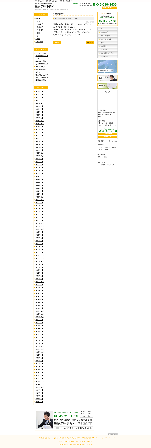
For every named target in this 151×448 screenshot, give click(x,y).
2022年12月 (40, 153)
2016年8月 (39, 323)
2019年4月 (39, 244)
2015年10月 (40, 352)
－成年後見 (39, 24)
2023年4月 (39, 147)
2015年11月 (40, 349)
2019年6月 (39, 238)
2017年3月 (39, 302)
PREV (57, 42)
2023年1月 (39, 150)
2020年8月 (39, 206)
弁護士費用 (91, 438)
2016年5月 (39, 331)
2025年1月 (39, 118)
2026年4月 (39, 91)
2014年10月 (40, 387)
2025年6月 (39, 112)
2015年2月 (39, 375)
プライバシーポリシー (111, 438)
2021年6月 (39, 185)
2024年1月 (39, 135)
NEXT (89, 42)
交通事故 (71, 438)
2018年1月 (39, 279)
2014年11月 (40, 384)
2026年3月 (39, 94)
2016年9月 (39, 320)
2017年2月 (39, 305)
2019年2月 (39, 249)
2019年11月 (40, 226)
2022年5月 (39, 165)
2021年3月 (39, 188)
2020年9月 (39, 203)
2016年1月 (39, 343)
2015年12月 (40, 346)
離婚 (66, 438)
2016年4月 (39, 334)
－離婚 (38, 39)
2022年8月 (39, 159)
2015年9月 (39, 355)
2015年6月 (39, 364)
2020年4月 (39, 211)
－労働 (38, 21)
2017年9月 (39, 285)
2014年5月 (39, 402)
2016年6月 (39, 329)
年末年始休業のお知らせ (106, 165)
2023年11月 (40, 138)
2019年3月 (39, 247)
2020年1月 (39, 220)
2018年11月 (40, 258)
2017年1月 (39, 308)
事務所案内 (42, 438)
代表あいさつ (50, 438)
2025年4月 (39, 115)
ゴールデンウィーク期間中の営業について (42, 56)
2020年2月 (39, 217)
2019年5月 (39, 241)
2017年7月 (39, 291)
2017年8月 (39, 288)
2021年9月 (39, 179)
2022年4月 (39, 168)
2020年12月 (40, 197)
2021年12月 (40, 176)
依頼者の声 (39, 42)
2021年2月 (39, 191)
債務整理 (84, 438)
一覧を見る (114, 141)
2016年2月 (39, 340)
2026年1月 (39, 97)
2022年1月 (39, 173)
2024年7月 (39, 127)
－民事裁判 (39, 27)
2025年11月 (40, 100)
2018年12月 (40, 255)
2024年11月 (40, 121)
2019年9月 (39, 232)
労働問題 (78, 438)
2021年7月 (39, 182)
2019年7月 (39, 235)
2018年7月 (39, 264)
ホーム (35, 438)
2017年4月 (39, 299)
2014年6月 (39, 399)
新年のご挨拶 (40, 67)
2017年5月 (39, 296)
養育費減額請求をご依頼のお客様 (66, 18)
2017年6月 (39, 293)
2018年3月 (39, 273)
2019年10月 (40, 229)
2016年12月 (40, 311)
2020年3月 (39, 214)
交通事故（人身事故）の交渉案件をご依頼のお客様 (42, 77)
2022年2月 (39, 171)
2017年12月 (40, 282)
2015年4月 (39, 370)
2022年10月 (40, 156)
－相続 (38, 33)
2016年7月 (39, 326)
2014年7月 (39, 396)
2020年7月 (39, 209)
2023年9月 (39, 141)
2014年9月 (39, 390)
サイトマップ (99, 438)
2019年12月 (40, 223)
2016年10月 (40, 317)
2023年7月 (39, 144)
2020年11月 (40, 200)
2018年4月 (39, 270)
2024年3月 (39, 132)
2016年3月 (39, 337)
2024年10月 (40, 124)
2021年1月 (39, 194)
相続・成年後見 (59, 438)
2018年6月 (39, 267)
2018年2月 (39, 276)
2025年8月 (39, 106)
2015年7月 (39, 361)
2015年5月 (39, 367)
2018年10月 (40, 261)
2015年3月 (39, 372)
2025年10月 (40, 103)
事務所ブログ (40, 18)
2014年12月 (40, 381)
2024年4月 (39, 129)
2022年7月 (39, 162)
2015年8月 (39, 358)
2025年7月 (39, 109)
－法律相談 (39, 30)
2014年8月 (39, 393)
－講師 (38, 36)
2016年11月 (40, 314)
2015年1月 (39, 378)
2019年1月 (39, 252)
